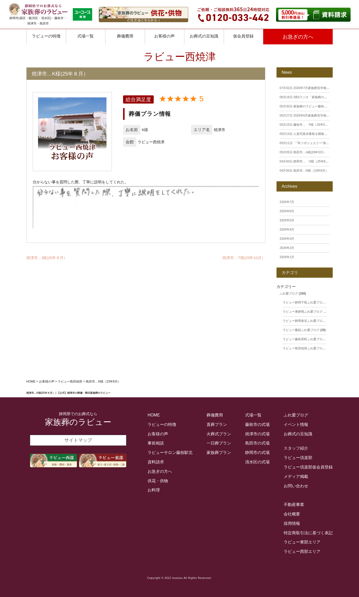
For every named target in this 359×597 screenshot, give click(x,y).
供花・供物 (158, 481)
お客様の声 (158, 434)
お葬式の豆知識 (204, 36)
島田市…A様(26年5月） (303, 152)
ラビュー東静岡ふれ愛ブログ (302, 311)
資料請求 (156, 462)
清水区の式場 (257, 462)
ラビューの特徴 (46, 36)
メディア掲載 (296, 476)
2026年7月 (287, 202)
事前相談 (156, 443)
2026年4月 (287, 229)
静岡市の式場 (257, 452)
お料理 (154, 490)
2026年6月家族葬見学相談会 (306, 115)
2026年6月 (287, 211)
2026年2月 (287, 248)
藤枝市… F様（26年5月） (305, 124)
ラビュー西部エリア (302, 551)
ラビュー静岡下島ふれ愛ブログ (304, 302)
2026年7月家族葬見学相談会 (306, 88)
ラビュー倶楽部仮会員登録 (308, 467)
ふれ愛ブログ (289, 293)
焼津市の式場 (257, 434)
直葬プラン (217, 424)
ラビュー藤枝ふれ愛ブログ (301, 330)
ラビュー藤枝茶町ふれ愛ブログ (304, 339)
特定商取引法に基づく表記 (308, 533)
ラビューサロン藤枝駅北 (170, 452)
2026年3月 (287, 238)
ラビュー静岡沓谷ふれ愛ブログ (304, 321)
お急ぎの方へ (298, 37)
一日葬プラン (219, 443)
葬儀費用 (125, 36)
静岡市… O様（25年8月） (305, 161)
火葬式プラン (219, 434)
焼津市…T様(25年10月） (243, 258)
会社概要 (292, 514)
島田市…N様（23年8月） (304, 170)
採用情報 (292, 523)
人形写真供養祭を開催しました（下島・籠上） (319, 134)
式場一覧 (85, 36)
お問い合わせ (296, 486)
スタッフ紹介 (296, 448)
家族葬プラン (219, 452)
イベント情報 (296, 424)
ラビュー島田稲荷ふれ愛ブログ (304, 348)
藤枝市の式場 (257, 424)
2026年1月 (287, 257)
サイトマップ (78, 440)
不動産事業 (294, 504)
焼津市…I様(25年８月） (46, 258)
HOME (154, 415)
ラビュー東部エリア (302, 542)
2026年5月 (287, 220)
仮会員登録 (243, 36)
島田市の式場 (257, 443)
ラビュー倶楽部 (298, 457)
